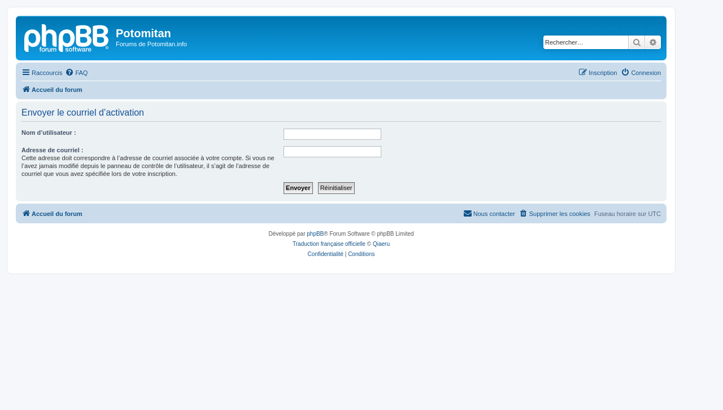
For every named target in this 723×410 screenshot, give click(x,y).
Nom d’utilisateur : (48, 132)
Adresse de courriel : (52, 150)
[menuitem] (76, 73)
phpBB (315, 234)
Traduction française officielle (329, 244)
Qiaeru (381, 244)
